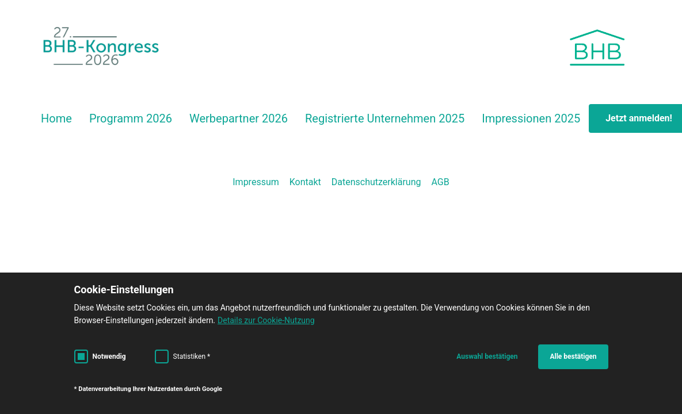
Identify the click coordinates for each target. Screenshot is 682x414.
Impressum (256, 182)
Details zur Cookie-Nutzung (266, 320)
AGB (440, 182)
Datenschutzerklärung (376, 182)
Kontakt (305, 182)
